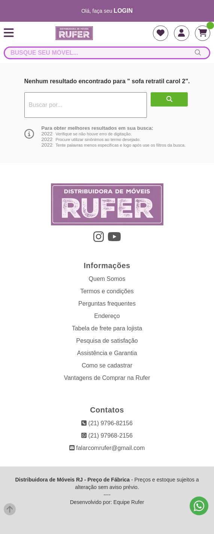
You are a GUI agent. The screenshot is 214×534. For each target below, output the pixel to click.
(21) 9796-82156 (107, 423)
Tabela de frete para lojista (107, 328)
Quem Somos (107, 279)
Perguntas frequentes (107, 303)
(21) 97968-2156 (107, 435)
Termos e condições (106, 291)
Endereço (107, 316)
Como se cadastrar (107, 365)
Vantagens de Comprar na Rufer (107, 378)
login (123, 11)
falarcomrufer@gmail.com (107, 448)
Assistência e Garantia (107, 353)
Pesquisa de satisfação (107, 341)
